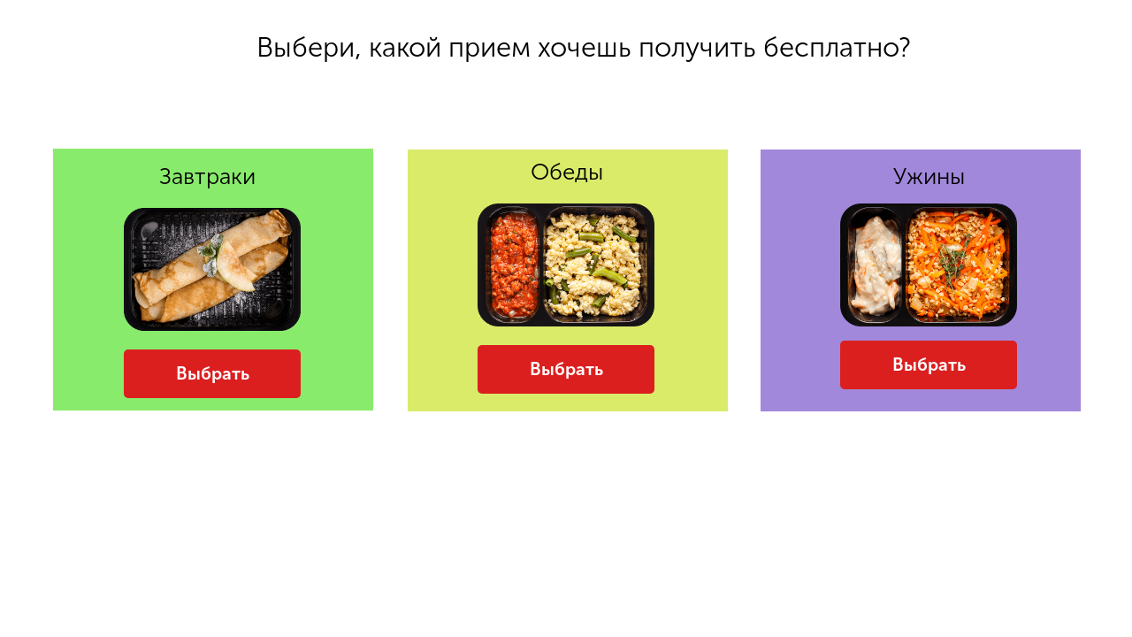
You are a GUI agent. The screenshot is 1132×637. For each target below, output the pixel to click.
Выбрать (212, 373)
